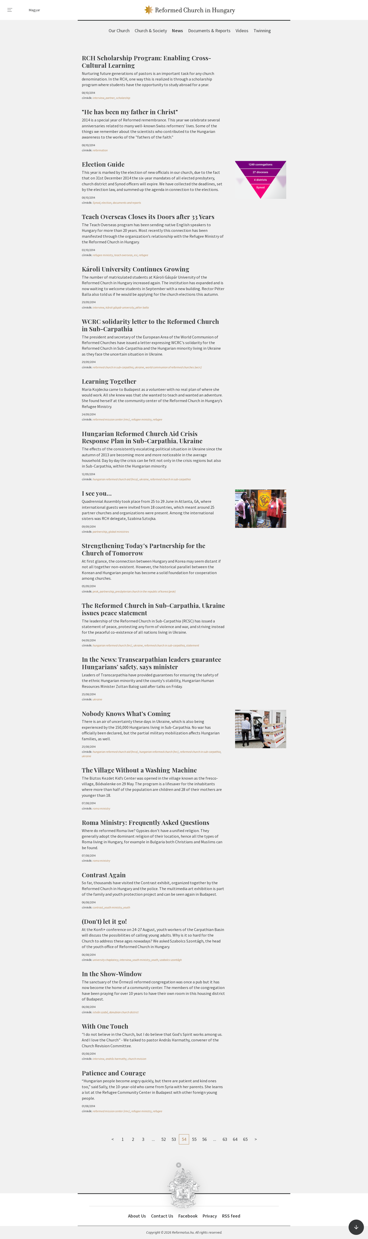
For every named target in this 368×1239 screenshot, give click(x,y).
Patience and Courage (114, 1073)
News (177, 30)
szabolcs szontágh (170, 960)
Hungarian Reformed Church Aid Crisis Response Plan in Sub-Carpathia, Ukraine (142, 437)
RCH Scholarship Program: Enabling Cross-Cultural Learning (146, 61)
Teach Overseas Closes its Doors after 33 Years (148, 216)
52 (163, 1139)
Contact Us (162, 1216)
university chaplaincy (105, 960)
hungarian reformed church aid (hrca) (115, 479)
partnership (100, 531)
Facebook (188, 1216)
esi (135, 255)
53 (173, 1139)
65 (245, 1139)
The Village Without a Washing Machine (139, 770)
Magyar (34, 10)
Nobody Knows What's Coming (126, 713)
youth (126, 907)
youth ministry (113, 907)
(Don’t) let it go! (104, 921)
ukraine (139, 367)
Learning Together (109, 381)
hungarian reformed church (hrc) (112, 645)
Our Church (119, 30)
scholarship (123, 98)
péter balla (142, 307)
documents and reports (127, 202)
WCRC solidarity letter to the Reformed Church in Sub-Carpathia (150, 325)
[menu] (10, 10)
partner (110, 98)
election (106, 202)
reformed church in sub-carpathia (113, 367)
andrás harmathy (116, 1059)
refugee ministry (103, 255)
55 (194, 1139)
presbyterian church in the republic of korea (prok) (145, 591)
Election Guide (103, 164)
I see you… (97, 493)
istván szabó (100, 1012)
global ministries (118, 531)
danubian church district (124, 1012)
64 (235, 1139)
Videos (242, 30)
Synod (96, 202)
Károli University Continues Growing (135, 269)
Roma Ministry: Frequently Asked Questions (145, 822)
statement (192, 645)
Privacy (210, 1216)
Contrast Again (104, 875)
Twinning (262, 30)
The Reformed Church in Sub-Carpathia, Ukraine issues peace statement (153, 609)
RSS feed (231, 1216)
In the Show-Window (112, 974)
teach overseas (123, 255)
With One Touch (105, 1026)
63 (225, 1139)
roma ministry (101, 808)
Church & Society (151, 30)
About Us (137, 1216)
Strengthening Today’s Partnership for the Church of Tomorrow (143, 549)
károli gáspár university (120, 307)
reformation (100, 150)
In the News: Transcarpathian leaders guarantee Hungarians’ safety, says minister (151, 663)
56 (204, 1139)
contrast (98, 907)
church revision (137, 1059)
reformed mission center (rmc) (111, 419)
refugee (143, 255)
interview (98, 98)
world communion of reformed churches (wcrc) (173, 367)
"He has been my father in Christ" (130, 112)
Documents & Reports (209, 30)
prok (95, 591)
